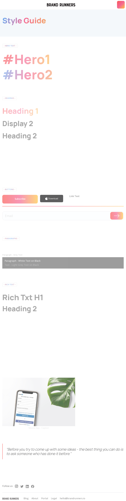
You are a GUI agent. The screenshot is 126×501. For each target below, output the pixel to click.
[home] (61, 5)
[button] (121, 5)
